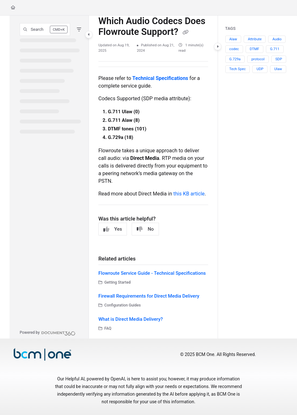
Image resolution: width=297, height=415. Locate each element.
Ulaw (278, 69)
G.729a (235, 59)
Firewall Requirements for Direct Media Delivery (148, 296)
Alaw (233, 39)
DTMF (254, 49)
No (145, 229)
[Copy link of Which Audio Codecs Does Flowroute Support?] (186, 33)
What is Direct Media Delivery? (130, 319)
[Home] (13, 8)
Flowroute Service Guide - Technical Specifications (152, 273)
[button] (45, 29)
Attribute (254, 39)
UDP (259, 69)
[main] (153, 177)
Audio (276, 39)
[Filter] (79, 29)
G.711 (275, 49)
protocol (257, 59)
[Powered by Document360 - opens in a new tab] (48, 332)
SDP (278, 59)
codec (234, 49)
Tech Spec (237, 69)
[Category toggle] (89, 34)
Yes (112, 229)
